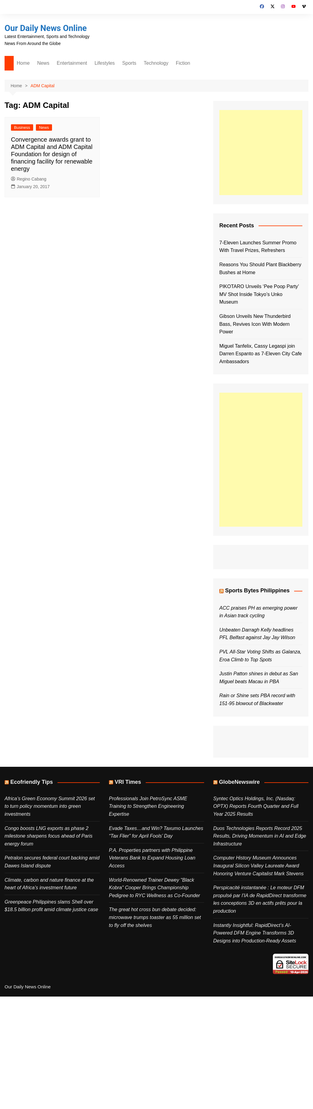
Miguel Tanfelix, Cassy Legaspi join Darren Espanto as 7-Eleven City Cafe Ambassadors (260, 353)
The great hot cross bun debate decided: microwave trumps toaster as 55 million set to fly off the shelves (155, 917)
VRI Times (128, 782)
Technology (156, 63)
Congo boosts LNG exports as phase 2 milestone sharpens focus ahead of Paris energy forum (48, 836)
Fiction (183, 63)
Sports (129, 63)
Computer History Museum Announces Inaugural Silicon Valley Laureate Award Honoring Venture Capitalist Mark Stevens (258, 865)
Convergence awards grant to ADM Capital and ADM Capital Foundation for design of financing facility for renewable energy (51, 154)
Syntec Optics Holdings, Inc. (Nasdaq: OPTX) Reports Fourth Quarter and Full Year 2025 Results (255, 806)
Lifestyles (105, 63)
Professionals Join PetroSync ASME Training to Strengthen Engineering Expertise (148, 806)
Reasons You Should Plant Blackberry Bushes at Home (260, 268)
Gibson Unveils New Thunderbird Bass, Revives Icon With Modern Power (254, 324)
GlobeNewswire (239, 782)
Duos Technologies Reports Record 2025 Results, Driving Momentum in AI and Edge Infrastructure (259, 836)
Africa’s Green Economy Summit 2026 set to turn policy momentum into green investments (50, 806)
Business (22, 127)
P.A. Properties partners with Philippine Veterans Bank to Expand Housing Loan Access (152, 858)
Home (23, 63)
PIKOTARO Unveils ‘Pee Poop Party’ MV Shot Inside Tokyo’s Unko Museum (259, 294)
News (43, 63)
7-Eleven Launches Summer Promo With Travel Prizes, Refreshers (257, 246)
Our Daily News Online (47, 28)
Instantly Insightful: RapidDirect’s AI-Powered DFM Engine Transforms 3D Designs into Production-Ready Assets (254, 933)
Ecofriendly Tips (31, 782)
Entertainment (72, 63)
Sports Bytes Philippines (257, 590)
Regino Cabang (28, 179)
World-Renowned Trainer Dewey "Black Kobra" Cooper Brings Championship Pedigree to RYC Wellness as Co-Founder (154, 887)
